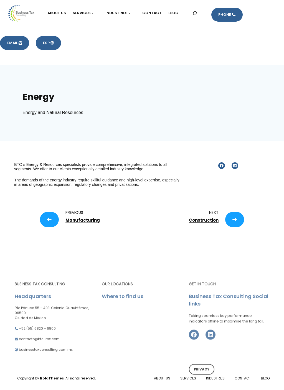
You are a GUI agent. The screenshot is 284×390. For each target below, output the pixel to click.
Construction (204, 220)
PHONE (226, 14)
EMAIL (14, 42)
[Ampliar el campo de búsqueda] (195, 13)
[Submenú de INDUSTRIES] (132, 13)
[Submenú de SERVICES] (95, 13)
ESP (48, 42)
